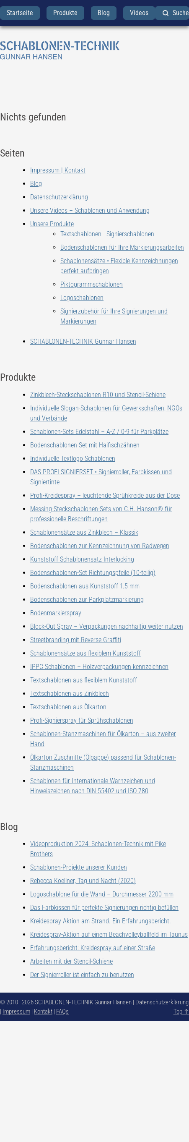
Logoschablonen (82, 298)
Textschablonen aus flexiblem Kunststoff (83, 680)
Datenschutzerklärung (59, 197)
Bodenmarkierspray (55, 613)
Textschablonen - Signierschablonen (107, 234)
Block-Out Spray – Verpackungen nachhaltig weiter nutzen (106, 626)
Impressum (16, 1011)
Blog (104, 13)
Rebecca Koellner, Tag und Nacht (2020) (83, 881)
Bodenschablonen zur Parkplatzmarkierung (87, 600)
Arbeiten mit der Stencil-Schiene (71, 961)
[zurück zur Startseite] (94, 50)
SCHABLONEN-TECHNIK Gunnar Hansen (83, 341)
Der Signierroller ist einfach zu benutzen (82, 975)
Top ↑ (181, 1011)
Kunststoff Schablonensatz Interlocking (82, 559)
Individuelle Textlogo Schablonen (72, 459)
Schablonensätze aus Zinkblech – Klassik (84, 532)
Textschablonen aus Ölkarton (68, 707)
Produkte (65, 13)
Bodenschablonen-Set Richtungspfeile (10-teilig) (92, 573)
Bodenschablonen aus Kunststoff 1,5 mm (85, 586)
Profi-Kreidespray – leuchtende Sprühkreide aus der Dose (105, 495)
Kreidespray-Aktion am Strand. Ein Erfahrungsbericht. (100, 921)
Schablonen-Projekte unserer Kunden (78, 867)
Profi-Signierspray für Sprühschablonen (81, 720)
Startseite (20, 13)
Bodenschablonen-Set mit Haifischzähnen (85, 445)
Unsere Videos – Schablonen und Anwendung (90, 210)
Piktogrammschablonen (91, 284)
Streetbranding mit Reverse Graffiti (75, 640)
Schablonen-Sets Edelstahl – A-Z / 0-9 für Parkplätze (99, 432)
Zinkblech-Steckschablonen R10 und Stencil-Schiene (98, 395)
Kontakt (43, 1011)
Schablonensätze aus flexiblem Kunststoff (85, 653)
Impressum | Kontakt (57, 170)
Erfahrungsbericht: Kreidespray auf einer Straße (92, 948)
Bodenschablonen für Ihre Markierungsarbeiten (122, 247)
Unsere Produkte (52, 224)
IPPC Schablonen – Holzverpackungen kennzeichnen (99, 667)
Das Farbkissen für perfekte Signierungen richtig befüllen (104, 908)
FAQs (62, 1011)
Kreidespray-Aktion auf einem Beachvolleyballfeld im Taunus (109, 934)
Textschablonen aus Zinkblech (69, 694)
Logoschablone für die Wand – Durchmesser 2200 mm (101, 894)
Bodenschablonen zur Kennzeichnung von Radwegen (99, 546)
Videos (139, 13)
